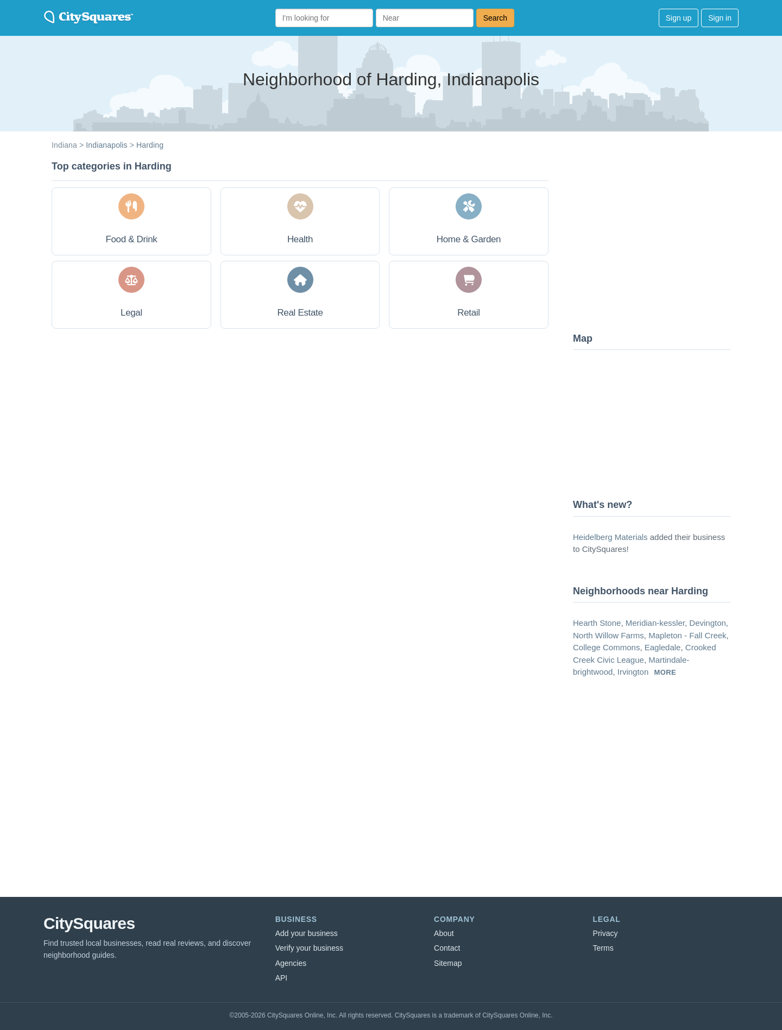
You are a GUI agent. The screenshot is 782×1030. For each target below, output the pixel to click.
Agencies (291, 963)
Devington (707, 622)
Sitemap (448, 963)
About (444, 933)
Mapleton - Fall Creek (687, 635)
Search (495, 18)
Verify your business (309, 948)
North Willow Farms (608, 635)
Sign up (678, 18)
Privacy (605, 933)
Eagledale (663, 647)
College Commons (606, 647)
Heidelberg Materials (610, 537)
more (665, 672)
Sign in (719, 18)
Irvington (633, 671)
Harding (149, 145)
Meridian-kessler (655, 622)
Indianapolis (106, 145)
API (281, 978)
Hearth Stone (597, 622)
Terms (603, 948)
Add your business (306, 933)
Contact (447, 948)
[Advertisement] (654, 242)
